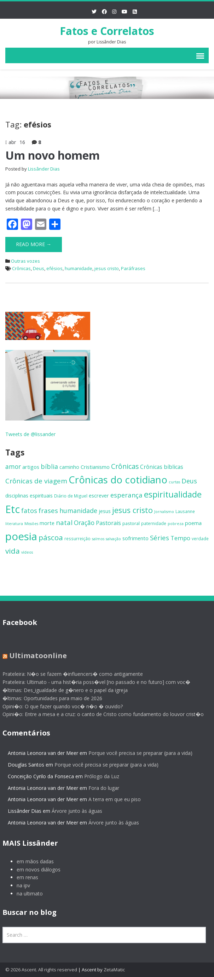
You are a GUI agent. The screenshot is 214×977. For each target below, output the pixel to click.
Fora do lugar (100, 788)
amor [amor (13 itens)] (13, 466)
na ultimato (26, 893)
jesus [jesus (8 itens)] (105, 511)
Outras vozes (25, 261)
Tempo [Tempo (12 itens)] (180, 538)
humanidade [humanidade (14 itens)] (78, 510)
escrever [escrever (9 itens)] (99, 495)
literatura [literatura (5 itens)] (14, 523)
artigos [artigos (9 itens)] (30, 466)
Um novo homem (52, 155)
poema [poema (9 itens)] (193, 522)
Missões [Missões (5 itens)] (31, 523)
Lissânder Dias (44, 169)
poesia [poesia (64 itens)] (21, 536)
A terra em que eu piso (111, 799)
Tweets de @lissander (30, 434)
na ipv (20, 885)
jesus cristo (106, 268)
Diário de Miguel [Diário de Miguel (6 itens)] (70, 496)
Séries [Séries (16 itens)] (159, 537)
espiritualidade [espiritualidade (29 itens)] (173, 494)
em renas (24, 877)
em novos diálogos (35, 869)
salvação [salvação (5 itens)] (113, 538)
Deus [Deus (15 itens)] (189, 480)
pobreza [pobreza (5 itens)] (176, 523)
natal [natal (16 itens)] (64, 522)
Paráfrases (133, 268)
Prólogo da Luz (98, 776)
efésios (54, 268)
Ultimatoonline (34, 655)
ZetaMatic (114, 969)
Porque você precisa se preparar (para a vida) (137, 753)
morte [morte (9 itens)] (47, 522)
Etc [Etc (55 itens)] (12, 509)
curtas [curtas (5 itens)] (174, 481)
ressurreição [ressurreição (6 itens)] (77, 538)
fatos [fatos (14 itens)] (29, 510)
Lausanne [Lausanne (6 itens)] (185, 511)
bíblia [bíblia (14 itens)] (49, 466)
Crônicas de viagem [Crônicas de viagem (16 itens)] (36, 480)
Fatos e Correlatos (107, 31)
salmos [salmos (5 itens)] (98, 538)
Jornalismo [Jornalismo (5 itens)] (164, 511)
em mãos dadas (31, 861)
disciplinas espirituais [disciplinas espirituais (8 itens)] (29, 495)
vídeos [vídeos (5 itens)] (27, 552)
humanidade (78, 268)
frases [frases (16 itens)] (48, 510)
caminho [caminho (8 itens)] (69, 467)
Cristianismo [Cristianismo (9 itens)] (95, 466)
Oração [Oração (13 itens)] (84, 522)
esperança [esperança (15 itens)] (126, 494)
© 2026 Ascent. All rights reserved (41, 969)
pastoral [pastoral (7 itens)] (131, 523)
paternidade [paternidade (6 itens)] (153, 523)
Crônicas (21, 268)
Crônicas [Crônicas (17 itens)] (125, 466)
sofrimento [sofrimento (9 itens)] (135, 538)
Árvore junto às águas (73, 811)
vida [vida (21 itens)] (12, 551)
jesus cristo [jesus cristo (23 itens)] (132, 510)
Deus (38, 268)
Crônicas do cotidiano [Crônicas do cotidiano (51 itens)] (118, 479)
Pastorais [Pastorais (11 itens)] (108, 523)
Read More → (33, 244)
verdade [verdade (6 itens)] (200, 538)
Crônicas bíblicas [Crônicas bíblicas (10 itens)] (161, 467)
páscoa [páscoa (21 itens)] (51, 537)
